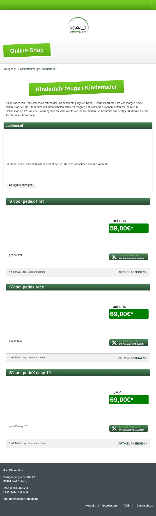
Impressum (109, 505)
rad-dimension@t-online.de (20, 498)
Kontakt (90, 505)
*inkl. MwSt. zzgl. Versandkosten (27, 271)
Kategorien (9, 69)
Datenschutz (145, 505)
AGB (127, 505)
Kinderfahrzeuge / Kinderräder (38, 69)
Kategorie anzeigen (20, 185)
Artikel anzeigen (131, 272)
